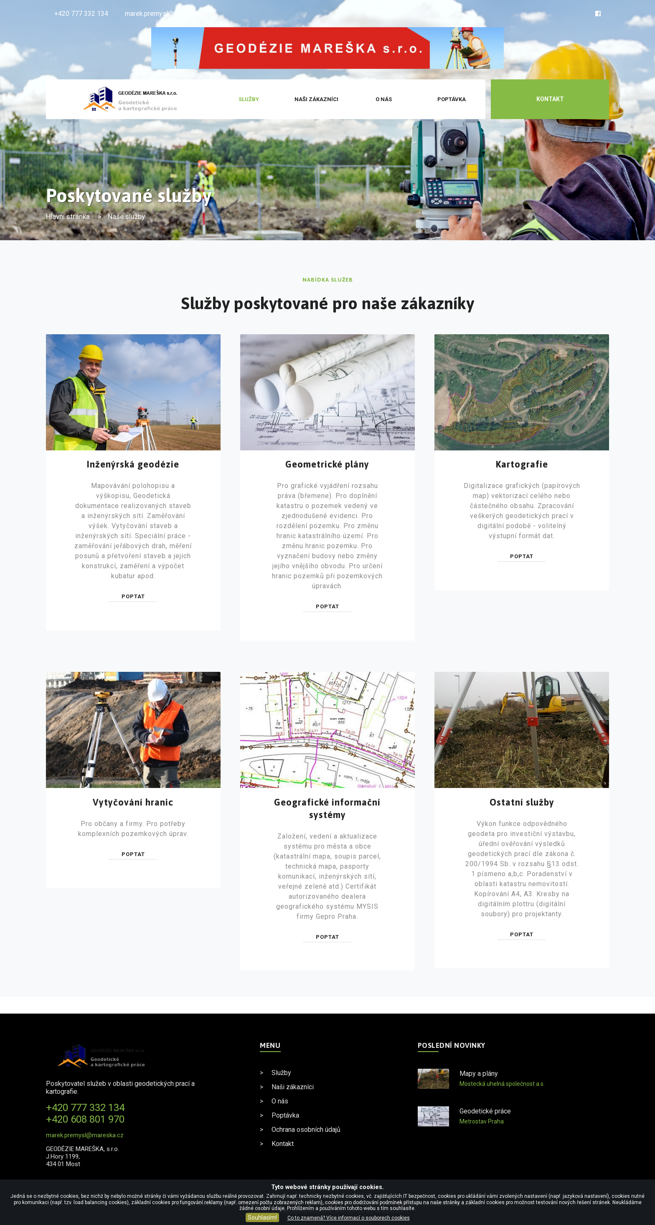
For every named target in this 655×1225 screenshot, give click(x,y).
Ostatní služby (522, 802)
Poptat (133, 596)
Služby (249, 99)
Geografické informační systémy (327, 808)
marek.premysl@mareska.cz (166, 14)
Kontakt (550, 99)
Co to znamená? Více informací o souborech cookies (348, 1218)
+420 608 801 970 (85, 1119)
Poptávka (451, 99)
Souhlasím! (262, 1217)
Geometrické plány (327, 464)
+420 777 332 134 (81, 14)
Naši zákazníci (316, 99)
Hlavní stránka (68, 216)
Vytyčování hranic (133, 802)
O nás (384, 99)
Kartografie (522, 464)
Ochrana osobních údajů (306, 1130)
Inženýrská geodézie (133, 464)
